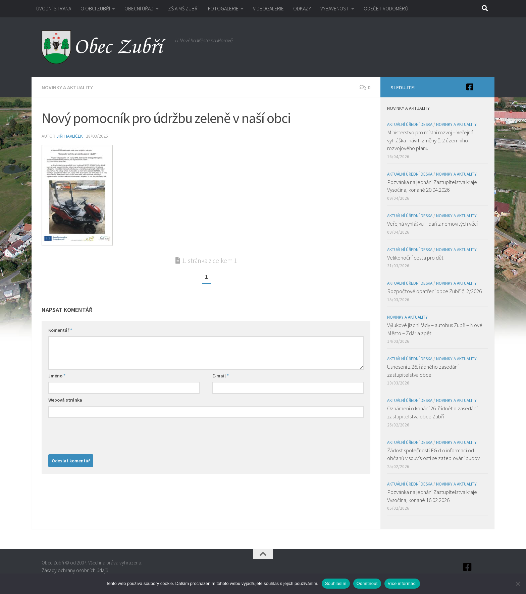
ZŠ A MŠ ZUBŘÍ (183, 8)
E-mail (220, 376)
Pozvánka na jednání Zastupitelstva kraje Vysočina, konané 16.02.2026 (432, 496)
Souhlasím (336, 583)
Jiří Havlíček (69, 136)
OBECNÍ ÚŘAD (139, 8)
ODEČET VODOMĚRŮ (386, 8)
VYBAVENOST (334, 8)
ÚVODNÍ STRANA (53, 8)
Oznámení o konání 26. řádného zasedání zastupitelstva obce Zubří (432, 412)
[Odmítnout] (517, 583)
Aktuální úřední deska (409, 124)
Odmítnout (367, 583)
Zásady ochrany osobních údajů (75, 570)
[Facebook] (470, 87)
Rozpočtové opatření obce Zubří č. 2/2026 (434, 291)
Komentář (60, 330)
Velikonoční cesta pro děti (415, 257)
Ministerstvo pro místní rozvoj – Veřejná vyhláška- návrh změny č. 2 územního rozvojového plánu (430, 140)
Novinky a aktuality (67, 87)
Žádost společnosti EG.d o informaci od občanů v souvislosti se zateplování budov (433, 454)
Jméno (56, 376)
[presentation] (99, 434)
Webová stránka (65, 400)
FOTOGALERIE (223, 8)
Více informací (402, 583)
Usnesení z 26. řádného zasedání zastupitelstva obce (423, 370)
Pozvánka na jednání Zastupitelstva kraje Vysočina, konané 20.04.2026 (432, 186)
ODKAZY (302, 8)
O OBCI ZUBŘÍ (95, 8)
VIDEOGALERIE (268, 8)
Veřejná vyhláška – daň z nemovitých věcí (432, 223)
